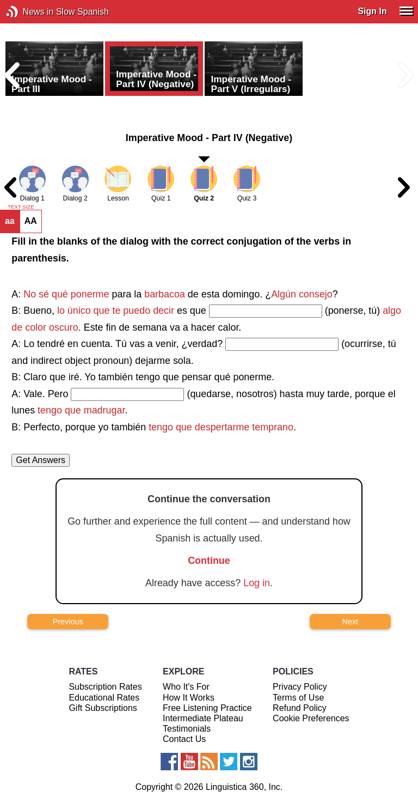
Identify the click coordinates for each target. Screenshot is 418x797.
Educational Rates (104, 697)
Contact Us (184, 739)
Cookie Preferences (311, 718)
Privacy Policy (300, 686)
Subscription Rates (105, 686)
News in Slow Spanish (28, 11)
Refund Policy (300, 708)
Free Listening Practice (207, 708)
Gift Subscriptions (103, 708)
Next (350, 621)
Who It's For (186, 686)
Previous (68, 621)
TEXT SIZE (21, 207)
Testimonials (187, 728)
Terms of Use (298, 697)
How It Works (188, 697)
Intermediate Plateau (203, 718)
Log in (256, 582)
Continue (209, 560)
